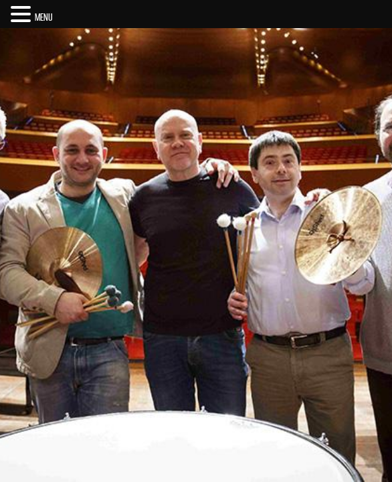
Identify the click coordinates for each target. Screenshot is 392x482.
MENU (44, 17)
